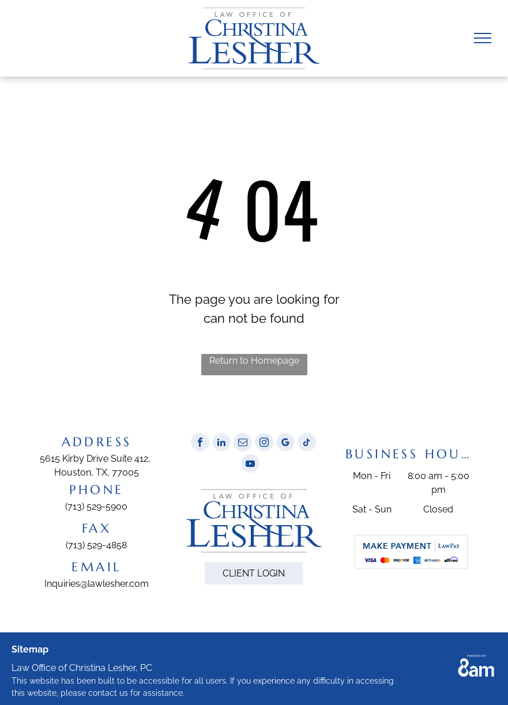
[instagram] (264, 443)
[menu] (483, 38)
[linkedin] (221, 443)
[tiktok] (307, 443)
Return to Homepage (254, 360)
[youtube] (250, 465)
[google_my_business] (285, 443)
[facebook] (200, 443)
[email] (243, 443)
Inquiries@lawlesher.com (96, 583)
